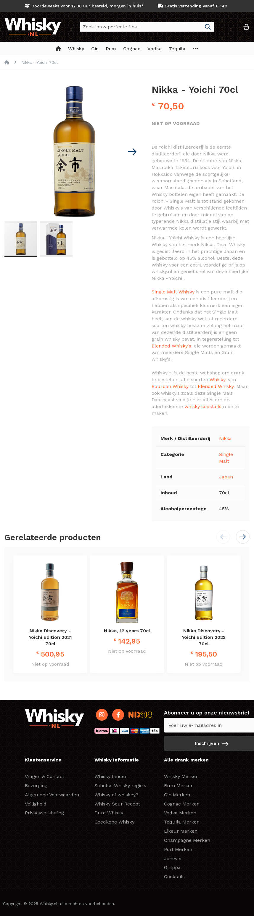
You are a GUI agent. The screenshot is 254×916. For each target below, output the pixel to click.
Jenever (173, 858)
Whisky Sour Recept (117, 804)
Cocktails (174, 876)
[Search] (208, 27)
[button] (229, 29)
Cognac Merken (182, 804)
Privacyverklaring (44, 813)
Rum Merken (179, 785)
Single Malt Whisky (173, 292)
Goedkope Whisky (114, 822)
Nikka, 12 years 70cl (127, 631)
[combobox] (147, 27)
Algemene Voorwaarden (52, 795)
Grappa (172, 867)
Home (6, 62)
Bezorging (36, 785)
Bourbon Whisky (170, 386)
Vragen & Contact (44, 776)
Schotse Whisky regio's (120, 785)
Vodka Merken (180, 813)
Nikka (225, 438)
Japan (226, 477)
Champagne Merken (187, 840)
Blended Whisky (216, 386)
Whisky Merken (181, 776)
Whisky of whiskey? (116, 795)
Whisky (217, 379)
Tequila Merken (182, 822)
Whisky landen (111, 776)
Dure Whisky (108, 813)
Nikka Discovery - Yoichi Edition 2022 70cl (204, 637)
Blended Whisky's (171, 346)
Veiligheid (35, 804)
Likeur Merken (180, 831)
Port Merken (178, 849)
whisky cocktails (202, 406)
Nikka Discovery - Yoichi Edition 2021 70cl (50, 637)
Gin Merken (177, 795)
